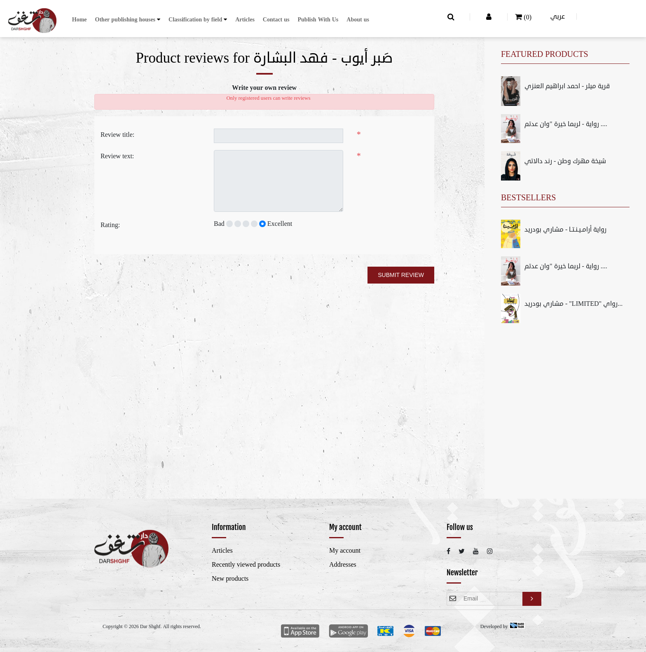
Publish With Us (318, 19)
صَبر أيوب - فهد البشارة (323, 58)
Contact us (276, 19)
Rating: (110, 225)
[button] (128, 20)
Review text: (117, 156)
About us (357, 19)
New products (230, 578)
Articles (245, 19)
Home (79, 19)
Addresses (342, 564)
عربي (557, 16)
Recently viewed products (246, 564)
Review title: (117, 134)
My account (344, 550)
